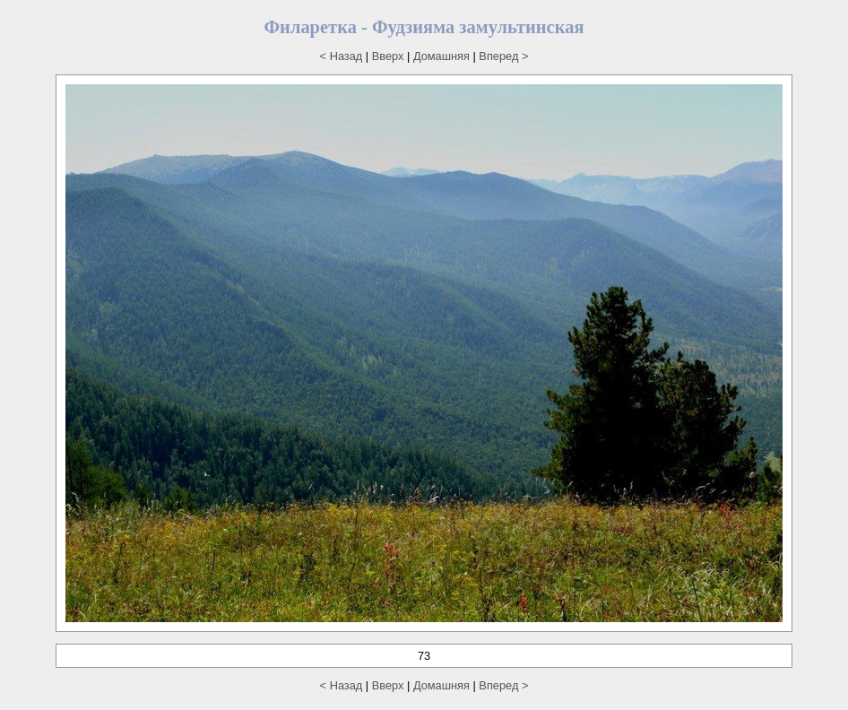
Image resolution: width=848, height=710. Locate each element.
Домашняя (441, 56)
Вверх (388, 56)
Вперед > (503, 56)
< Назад (341, 56)
